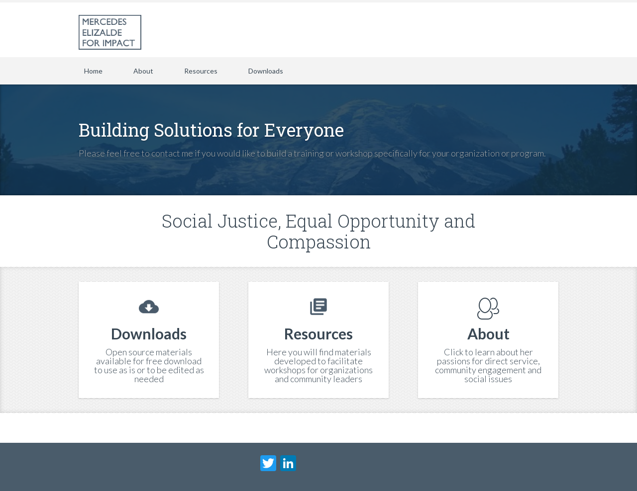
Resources (200, 71)
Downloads (265, 71)
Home (93, 71)
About (143, 71)
